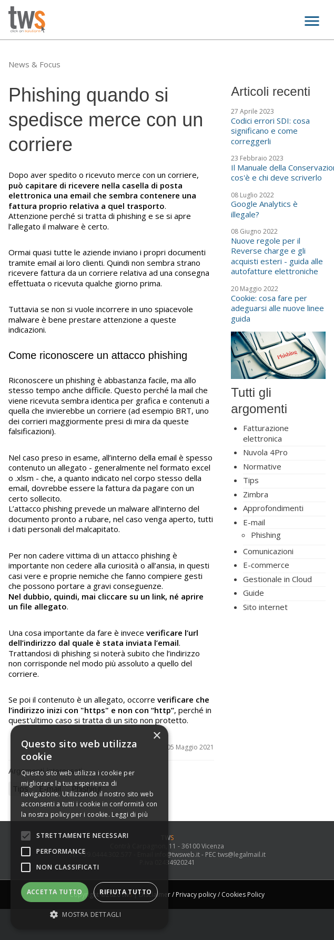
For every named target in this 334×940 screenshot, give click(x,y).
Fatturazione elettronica (266, 433)
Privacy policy (196, 894)
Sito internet (265, 607)
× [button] (156, 736)
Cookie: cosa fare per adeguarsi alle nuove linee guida (277, 308)
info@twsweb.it (177, 854)
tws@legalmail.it (242, 854)
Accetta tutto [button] (55, 891)
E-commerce (266, 564)
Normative (262, 466)
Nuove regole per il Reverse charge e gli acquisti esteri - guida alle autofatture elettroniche (277, 256)
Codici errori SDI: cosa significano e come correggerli (270, 130)
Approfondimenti (273, 508)
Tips (251, 480)
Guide (253, 592)
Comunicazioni (268, 551)
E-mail (254, 522)
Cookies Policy (243, 894)
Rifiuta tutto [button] (125, 891)
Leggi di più (130, 814)
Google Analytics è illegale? (264, 208)
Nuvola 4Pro (265, 452)
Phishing (266, 534)
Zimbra (255, 494)
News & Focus (34, 64)
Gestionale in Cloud (277, 579)
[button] (89, 914)
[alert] (89, 827)
